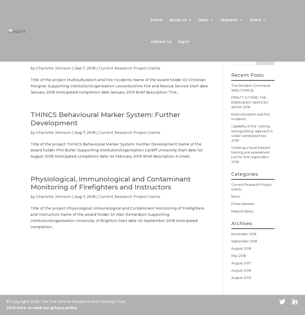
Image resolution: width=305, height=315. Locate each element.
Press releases (242, 204)
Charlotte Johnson (53, 68)
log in (183, 42)
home (156, 20)
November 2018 (243, 234)
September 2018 (244, 241)
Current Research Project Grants (129, 68)
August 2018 (241, 248)
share (255, 20)
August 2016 (241, 270)
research (229, 20)
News (235, 196)
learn (203, 20)
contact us (161, 42)
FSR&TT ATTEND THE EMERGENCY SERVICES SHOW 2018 (249, 102)
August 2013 (241, 278)
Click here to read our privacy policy (41, 307)
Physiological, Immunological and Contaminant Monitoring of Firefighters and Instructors (111, 183)
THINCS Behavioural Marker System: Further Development (105, 119)
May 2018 (238, 256)
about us (178, 20)
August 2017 (241, 263)
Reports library (242, 211)
